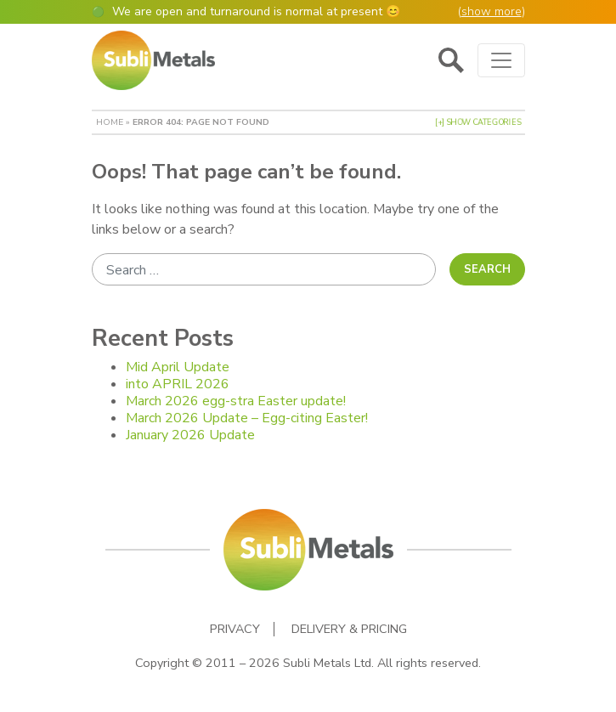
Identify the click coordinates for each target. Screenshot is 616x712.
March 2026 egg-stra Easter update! (236, 401)
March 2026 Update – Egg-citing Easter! (247, 418)
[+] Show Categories (478, 122)
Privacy (235, 629)
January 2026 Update (190, 435)
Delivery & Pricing (349, 629)
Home (109, 122)
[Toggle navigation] (501, 60)
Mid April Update (177, 367)
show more (491, 11)
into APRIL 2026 (177, 384)
